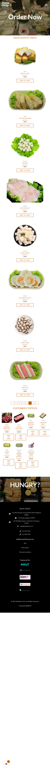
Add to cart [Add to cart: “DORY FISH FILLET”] (25, 215)
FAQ (25, 547)
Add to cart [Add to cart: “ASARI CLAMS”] (25, 350)
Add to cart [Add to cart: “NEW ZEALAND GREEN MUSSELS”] (21, 469)
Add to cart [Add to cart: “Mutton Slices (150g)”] (21, 437)
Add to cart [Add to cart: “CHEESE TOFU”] (9, 466)
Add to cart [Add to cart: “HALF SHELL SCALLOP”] (25, 305)
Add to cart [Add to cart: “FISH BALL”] (25, 170)
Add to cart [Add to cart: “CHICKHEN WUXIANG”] (25, 125)
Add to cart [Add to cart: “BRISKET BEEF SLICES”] (9, 437)
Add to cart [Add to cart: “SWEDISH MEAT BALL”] (33, 433)
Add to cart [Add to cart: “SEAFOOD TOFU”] (25, 80)
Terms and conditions (25, 556)
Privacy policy (25, 552)
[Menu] (46, 5)
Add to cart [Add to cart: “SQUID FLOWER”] (25, 260)
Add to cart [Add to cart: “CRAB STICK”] (25, 395)
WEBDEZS (28, 654)
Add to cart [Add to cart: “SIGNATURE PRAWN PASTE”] (33, 468)
